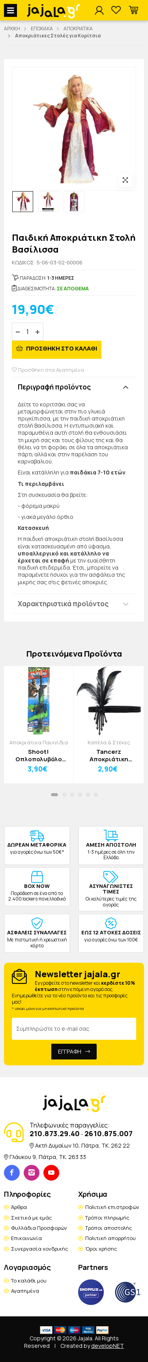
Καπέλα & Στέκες (109, 742)
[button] (133, 10)
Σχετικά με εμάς (31, 1217)
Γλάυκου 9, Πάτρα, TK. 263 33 (47, 1157)
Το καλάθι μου (29, 1280)
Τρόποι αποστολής (108, 1227)
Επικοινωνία (26, 1238)
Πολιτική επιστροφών (112, 1207)
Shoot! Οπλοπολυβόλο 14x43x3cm (38, 755)
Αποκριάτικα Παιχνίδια (38, 742)
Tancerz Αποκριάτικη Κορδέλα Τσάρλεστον (109, 755)
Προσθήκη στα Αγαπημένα (48, 369)
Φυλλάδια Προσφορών (39, 1227)
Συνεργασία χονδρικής (39, 1248)
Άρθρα (19, 1207)
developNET (107, 1345)
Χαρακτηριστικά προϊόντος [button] (63, 603)
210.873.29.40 (55, 1133)
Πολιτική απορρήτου (110, 1238)
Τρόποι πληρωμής (107, 1217)
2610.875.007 (108, 1133)
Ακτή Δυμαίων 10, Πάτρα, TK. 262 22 (82, 1145)
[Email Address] (74, 1029)
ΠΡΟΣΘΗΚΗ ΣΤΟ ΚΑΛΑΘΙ (61, 348)
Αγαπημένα (25, 1290)
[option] (23, 201)
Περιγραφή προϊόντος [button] (54, 386)
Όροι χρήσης (101, 1248)
